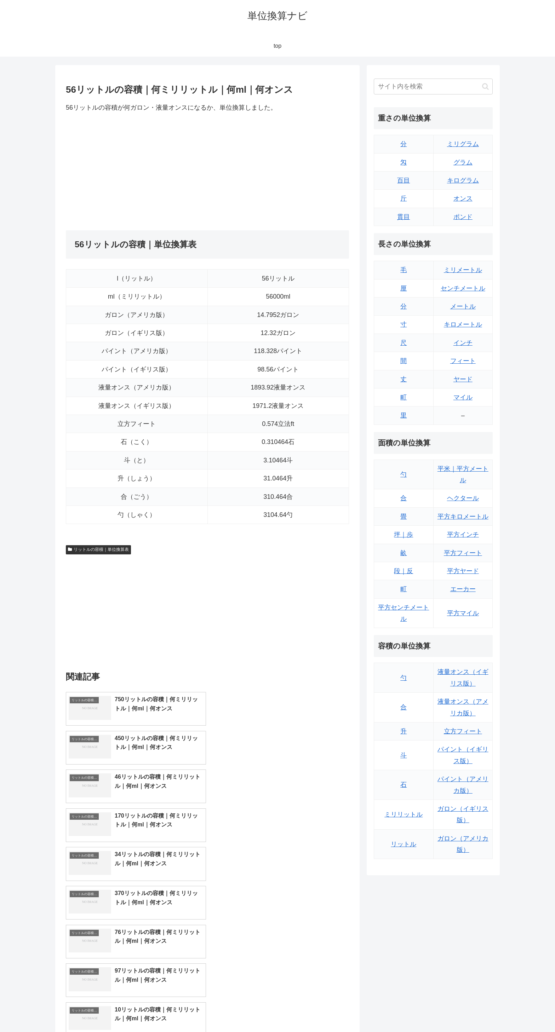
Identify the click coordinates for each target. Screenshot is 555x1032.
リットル (403, 844)
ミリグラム (463, 144)
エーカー (463, 589)
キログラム (463, 180)
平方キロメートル (462, 516)
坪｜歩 (403, 534)
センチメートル (463, 288)
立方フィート (463, 731)
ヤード (463, 379)
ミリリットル (403, 814)
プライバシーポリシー (468, 1010)
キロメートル (463, 324)
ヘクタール (463, 498)
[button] (485, 86)
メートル (463, 306)
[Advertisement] (136, 171)
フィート (463, 360)
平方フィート (463, 553)
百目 (403, 180)
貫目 (403, 216)
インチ (463, 342)
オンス (463, 198)
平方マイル (463, 613)
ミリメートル (463, 269)
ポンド (463, 216)
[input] (433, 86)
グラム (463, 162)
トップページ (421, 1010)
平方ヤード (463, 571)
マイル (463, 397)
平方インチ (463, 534)
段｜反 (403, 571)
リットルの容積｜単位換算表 (98, 549)
